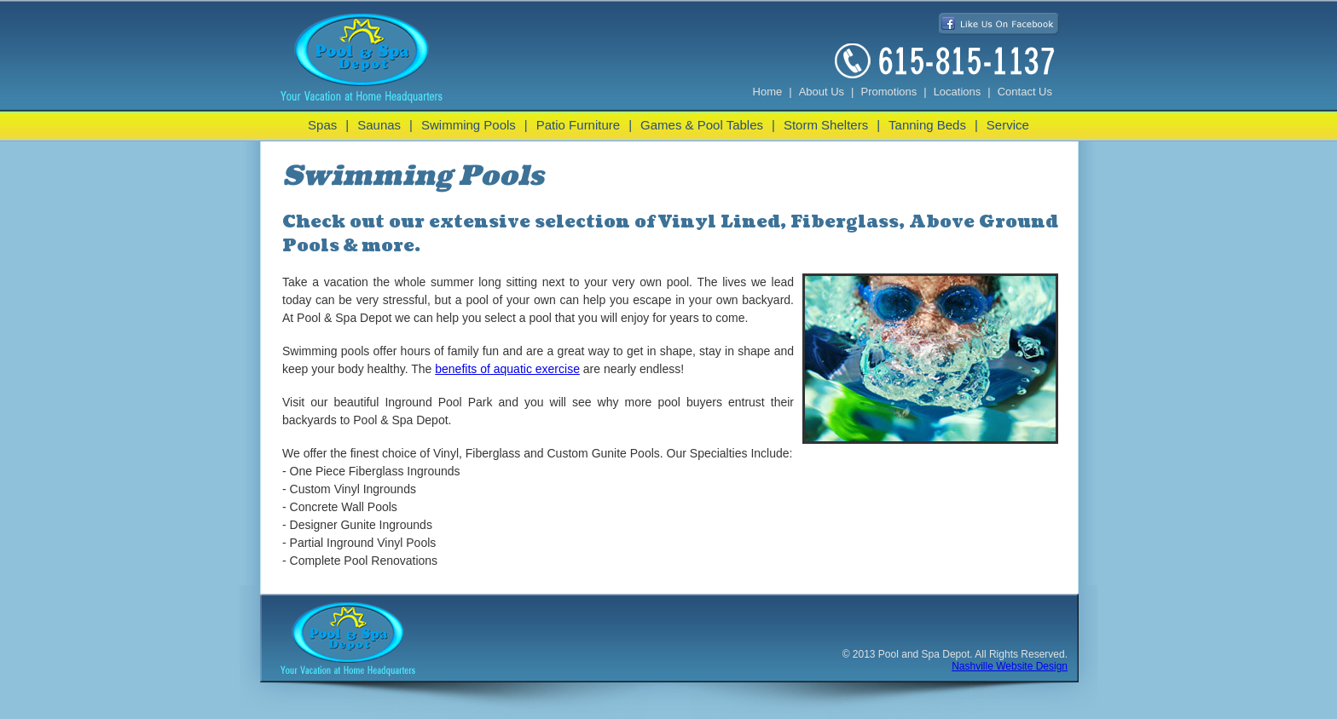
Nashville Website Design (1010, 666)
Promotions (889, 91)
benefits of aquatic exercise (507, 369)
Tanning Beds (927, 125)
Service (1008, 125)
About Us (821, 91)
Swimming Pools (468, 125)
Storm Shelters (826, 125)
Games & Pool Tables (701, 125)
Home (768, 91)
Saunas (379, 125)
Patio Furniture (578, 125)
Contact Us (1025, 91)
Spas (322, 125)
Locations (957, 91)
